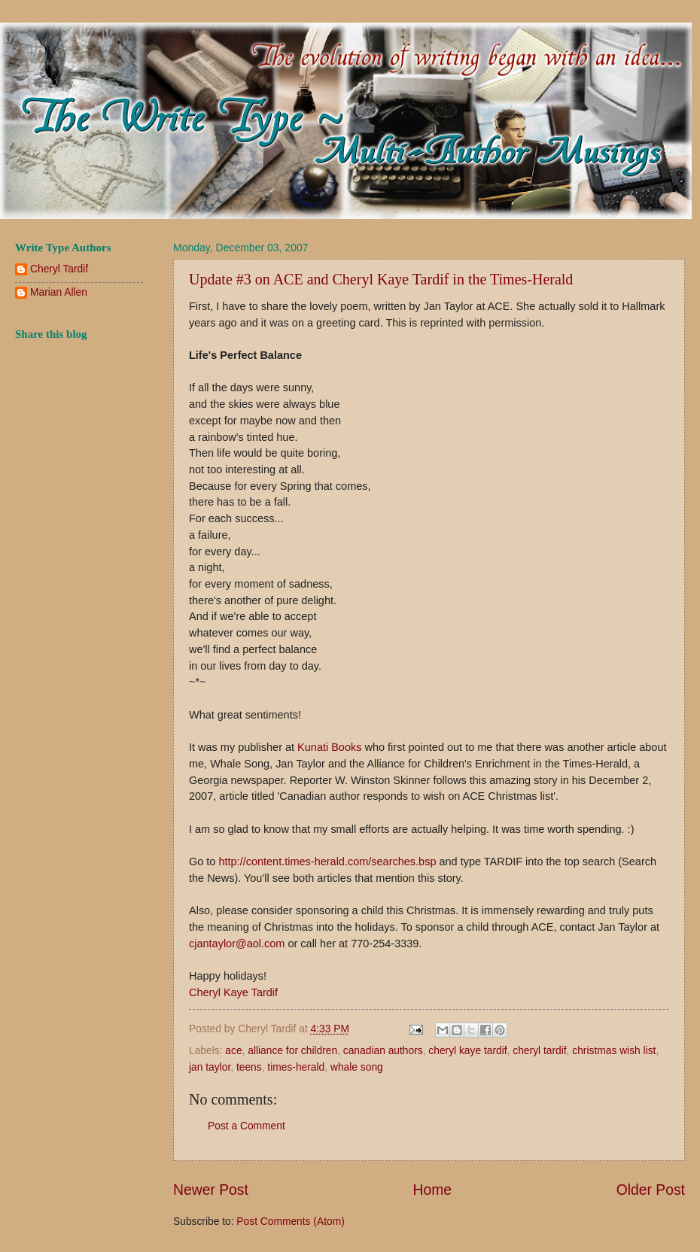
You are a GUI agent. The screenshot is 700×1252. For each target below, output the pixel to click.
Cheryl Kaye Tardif (233, 992)
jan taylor (209, 1067)
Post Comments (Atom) (290, 1221)
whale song (356, 1067)
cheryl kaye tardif (467, 1050)
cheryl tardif (539, 1050)
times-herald (295, 1067)
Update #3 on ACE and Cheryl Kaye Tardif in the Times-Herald (381, 279)
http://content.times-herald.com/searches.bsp (327, 861)
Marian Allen (58, 292)
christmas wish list (614, 1050)
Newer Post (210, 1190)
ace (233, 1050)
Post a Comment (246, 1126)
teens (249, 1067)
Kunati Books (329, 747)
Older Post (650, 1190)
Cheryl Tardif (59, 269)
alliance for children (292, 1050)
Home (432, 1190)
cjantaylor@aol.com (237, 943)
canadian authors (383, 1050)
